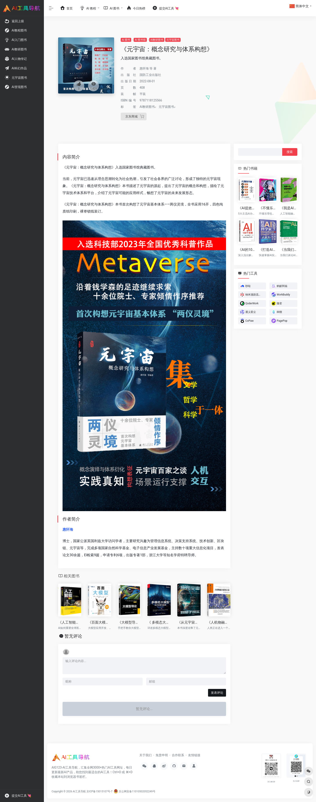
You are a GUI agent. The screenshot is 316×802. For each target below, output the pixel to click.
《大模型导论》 (129, 622)
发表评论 (217, 692)
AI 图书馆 (140, 39)
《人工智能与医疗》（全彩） (69, 622)
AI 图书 (126, 39)
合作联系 (178, 755)
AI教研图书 (156, 39)
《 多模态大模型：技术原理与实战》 (159, 622)
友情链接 (194, 755)
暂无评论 (73, 636)
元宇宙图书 (173, 39)
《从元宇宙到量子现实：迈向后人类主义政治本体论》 (189, 622)
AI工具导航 (79, 791)
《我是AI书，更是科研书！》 (288, 208)
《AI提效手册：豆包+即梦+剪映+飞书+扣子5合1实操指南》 (246, 208)
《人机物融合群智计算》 (218, 622)
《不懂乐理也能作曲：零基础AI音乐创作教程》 (267, 208)
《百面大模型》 (99, 622)
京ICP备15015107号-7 (99, 791)
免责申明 (162, 755)
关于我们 (145, 755)
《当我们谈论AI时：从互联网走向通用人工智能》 (288, 249)
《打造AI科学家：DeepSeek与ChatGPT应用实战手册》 (267, 249)
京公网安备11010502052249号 (134, 791)
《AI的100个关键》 (246, 249)
